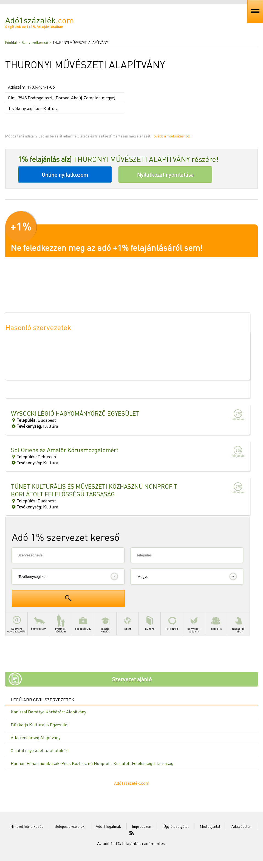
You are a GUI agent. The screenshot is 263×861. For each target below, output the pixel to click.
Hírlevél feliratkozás (26, 826)
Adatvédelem (241, 826)
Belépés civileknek (69, 826)
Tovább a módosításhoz (171, 135)
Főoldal (11, 42)
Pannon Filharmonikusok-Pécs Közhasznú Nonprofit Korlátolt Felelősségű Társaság (92, 763)
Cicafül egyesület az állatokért (40, 750)
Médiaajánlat (210, 826)
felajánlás (237, 415)
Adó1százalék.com (131, 783)
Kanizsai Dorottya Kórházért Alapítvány (48, 711)
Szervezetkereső (35, 42)
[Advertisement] (127, 593)
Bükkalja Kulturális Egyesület (40, 724)
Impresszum (142, 826)
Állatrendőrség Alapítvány (35, 737)
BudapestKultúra (96, 496)
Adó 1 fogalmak (108, 826)
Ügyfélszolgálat (176, 826)
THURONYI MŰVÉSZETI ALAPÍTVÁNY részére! (118, 159)
